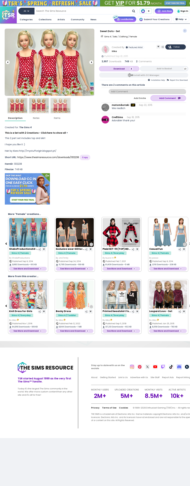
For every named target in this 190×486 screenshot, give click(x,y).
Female (133, 36)
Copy (85, 157)
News (93, 19)
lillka (114, 51)
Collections (45, 19)
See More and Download (26, 268)
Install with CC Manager (146, 75)
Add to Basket (164, 68)
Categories (26, 19)
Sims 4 (107, 36)
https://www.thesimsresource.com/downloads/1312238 (48, 157)
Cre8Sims (117, 117)
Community (77, 19)
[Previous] (8, 62)
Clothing (123, 36)
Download (119, 68)
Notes (36, 118)
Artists (61, 19)
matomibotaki (120, 105)
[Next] (91, 62)
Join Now (167, 11)
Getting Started (108, 377)
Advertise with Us (139, 377)
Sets (115, 36)
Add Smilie (140, 98)
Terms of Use (109, 407)
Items (57, 118)
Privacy (95, 407)
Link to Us (123, 377)
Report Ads (168, 377)
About (94, 377)
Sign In (182, 11)
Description (15, 118)
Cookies (123, 407)
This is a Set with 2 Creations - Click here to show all (35, 132)
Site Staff (155, 377)
